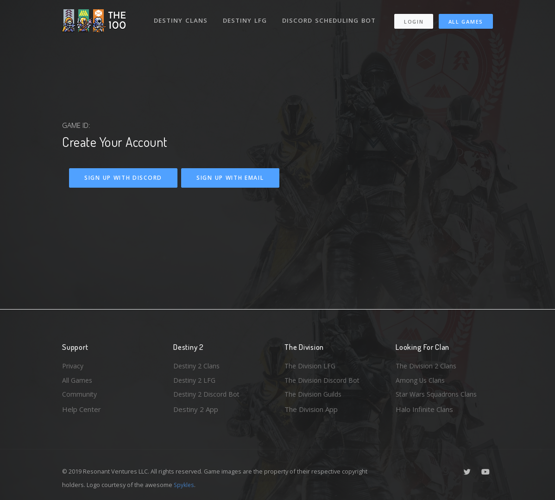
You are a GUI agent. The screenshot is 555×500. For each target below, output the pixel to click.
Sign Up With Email (230, 178)
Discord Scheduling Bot (200, 43)
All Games (410, 40)
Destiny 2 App (195, 409)
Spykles (185, 485)
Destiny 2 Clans (197, 363)
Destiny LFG (247, 17)
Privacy (73, 363)
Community (80, 394)
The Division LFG (311, 363)
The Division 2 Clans (427, 363)
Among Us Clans (421, 379)
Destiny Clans (181, 17)
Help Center (81, 409)
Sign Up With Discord (123, 178)
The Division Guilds (314, 394)
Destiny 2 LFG (195, 379)
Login (414, 23)
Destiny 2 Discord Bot (208, 394)
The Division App (311, 409)
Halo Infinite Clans (424, 409)
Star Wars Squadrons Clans (438, 394)
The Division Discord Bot (323, 379)
